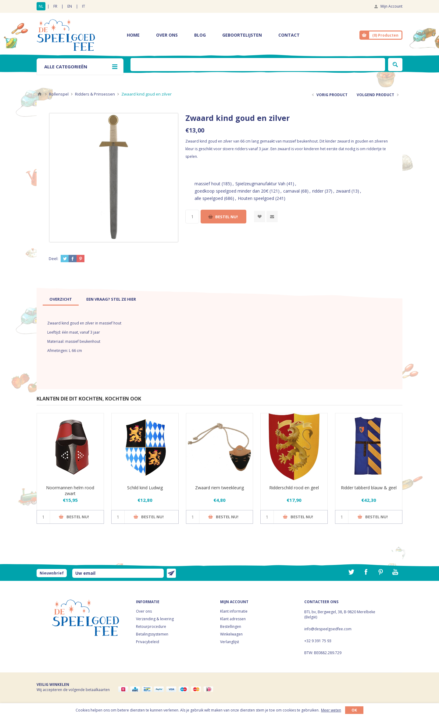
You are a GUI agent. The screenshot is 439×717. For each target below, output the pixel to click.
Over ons (144, 611)
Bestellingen (230, 626)
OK (354, 710)
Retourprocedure (151, 626)
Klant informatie (234, 611)
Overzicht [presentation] (60, 299)
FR (55, 6)
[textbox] (257, 64)
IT (83, 6)
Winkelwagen (231, 634)
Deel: (53, 258)
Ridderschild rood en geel (294, 488)
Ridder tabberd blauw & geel (369, 488)
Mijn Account (391, 6)
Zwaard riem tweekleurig (219, 488)
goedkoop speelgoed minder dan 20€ (231, 191)
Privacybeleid (147, 641)
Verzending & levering (155, 618)
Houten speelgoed (256, 198)
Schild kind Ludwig (145, 488)
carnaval (291, 191)
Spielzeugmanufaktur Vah (260, 183)
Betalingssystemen (152, 634)
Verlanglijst (229, 641)
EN (69, 6)
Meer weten (331, 710)
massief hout (207, 183)
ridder (317, 191)
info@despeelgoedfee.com (328, 629)
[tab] (61, 299)
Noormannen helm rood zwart (70, 490)
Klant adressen (233, 618)
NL (41, 6)
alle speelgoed (209, 198)
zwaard (343, 191)
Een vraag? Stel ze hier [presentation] (111, 299)
